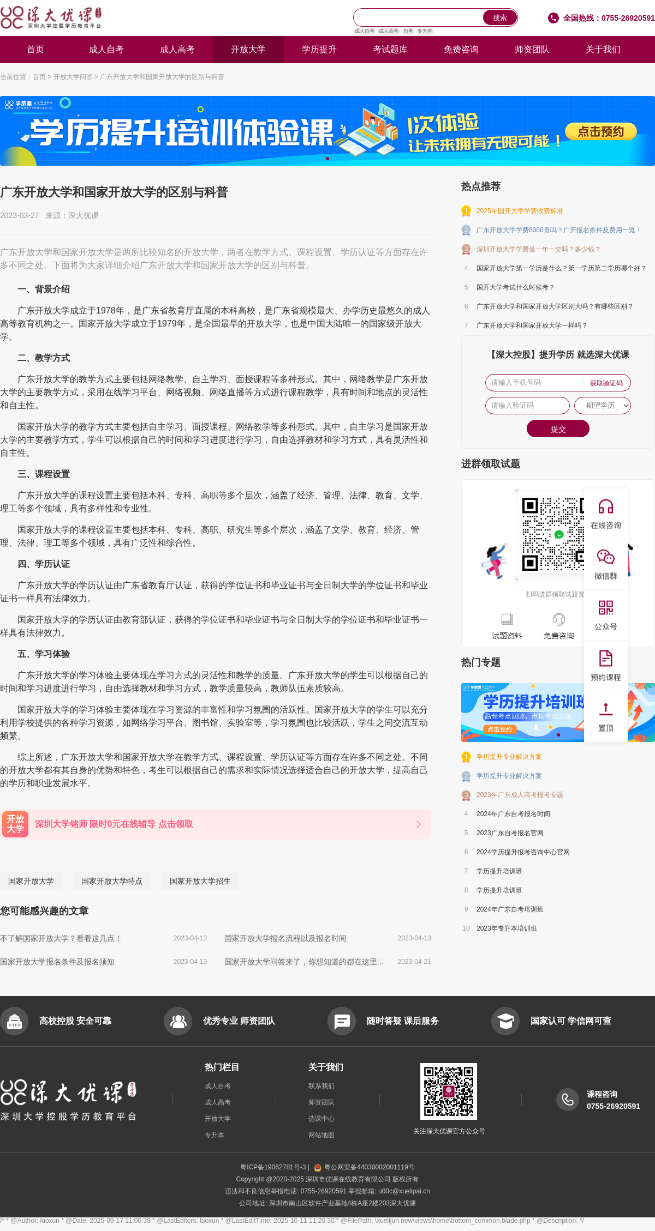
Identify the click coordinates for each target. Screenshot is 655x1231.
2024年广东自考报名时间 (513, 814)
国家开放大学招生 (200, 881)
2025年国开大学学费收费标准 (520, 211)
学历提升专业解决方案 (509, 757)
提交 (558, 429)
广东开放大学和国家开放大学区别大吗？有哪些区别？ (555, 306)
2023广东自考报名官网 (510, 833)
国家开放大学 (31, 881)
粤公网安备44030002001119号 (364, 1167)
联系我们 (321, 1086)
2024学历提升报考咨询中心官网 (523, 852)
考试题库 (390, 49)
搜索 (500, 18)
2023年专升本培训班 (507, 928)
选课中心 (321, 1119)
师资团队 (532, 49)
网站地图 (321, 1135)
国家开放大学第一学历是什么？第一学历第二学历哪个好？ (562, 268)
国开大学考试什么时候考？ (516, 287)
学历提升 (319, 49)
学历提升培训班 (499, 871)
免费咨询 (461, 49)
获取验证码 (606, 383)
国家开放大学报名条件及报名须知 (57, 961)
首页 (35, 49)
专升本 (425, 31)
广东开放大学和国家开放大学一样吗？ (532, 325)
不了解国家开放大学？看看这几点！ (61, 938)
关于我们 (603, 49)
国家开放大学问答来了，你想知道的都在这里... (304, 961)
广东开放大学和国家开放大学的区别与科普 (162, 77)
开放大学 (248, 49)
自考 (408, 31)
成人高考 (388, 31)
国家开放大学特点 (111, 881)
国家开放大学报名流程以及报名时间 (285, 938)
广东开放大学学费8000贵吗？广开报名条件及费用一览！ (559, 230)
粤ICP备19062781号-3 (273, 1167)
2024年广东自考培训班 (510, 909)
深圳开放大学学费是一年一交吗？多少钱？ (539, 249)
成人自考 (364, 31)
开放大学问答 (73, 77)
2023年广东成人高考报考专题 (520, 795)
